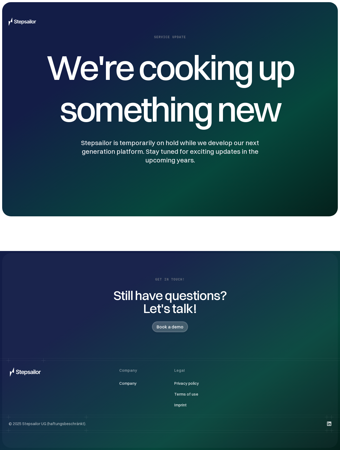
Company (128, 383)
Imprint (180, 405)
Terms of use (186, 394)
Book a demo (170, 327)
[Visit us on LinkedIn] (329, 424)
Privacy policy (186, 383)
